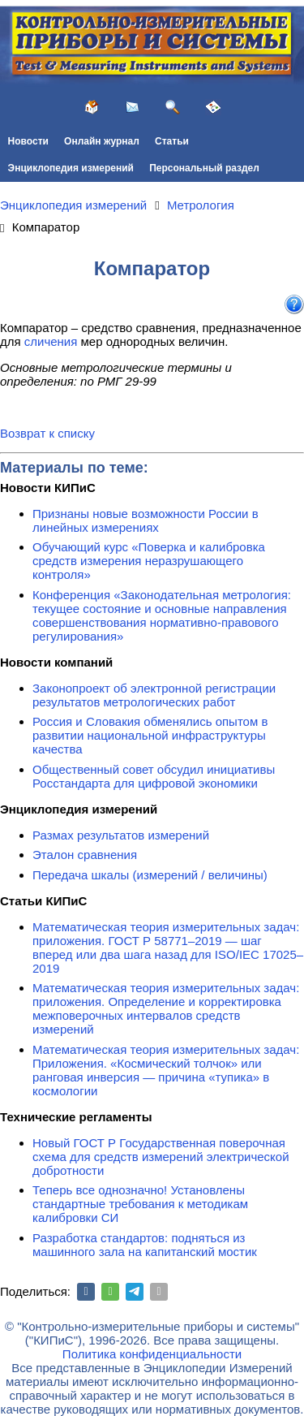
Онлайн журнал (101, 141)
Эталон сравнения (84, 854)
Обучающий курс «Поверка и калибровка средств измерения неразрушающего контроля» (148, 560)
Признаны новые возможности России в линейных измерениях (145, 520)
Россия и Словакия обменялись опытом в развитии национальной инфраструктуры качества (150, 735)
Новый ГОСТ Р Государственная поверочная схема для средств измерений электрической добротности (160, 1156)
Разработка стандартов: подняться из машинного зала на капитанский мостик (144, 1244)
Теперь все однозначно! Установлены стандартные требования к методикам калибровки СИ (140, 1203)
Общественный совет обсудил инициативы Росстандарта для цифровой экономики (153, 776)
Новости (28, 141)
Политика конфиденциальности (152, 1354)
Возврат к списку (47, 433)
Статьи (172, 141)
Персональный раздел (204, 168)
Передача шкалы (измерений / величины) (150, 875)
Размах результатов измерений (120, 835)
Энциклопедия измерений (71, 168)
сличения (51, 341)
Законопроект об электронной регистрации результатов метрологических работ (154, 695)
